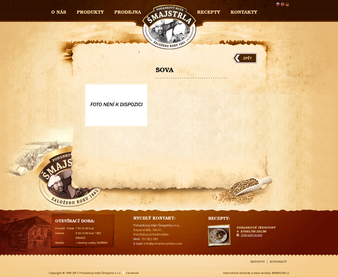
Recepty (208, 11)
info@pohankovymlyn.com (163, 243)
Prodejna (127, 11)
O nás (58, 11)
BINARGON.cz (280, 273)
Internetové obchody (236, 273)
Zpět (247, 58)
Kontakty (244, 11)
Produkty (90, 11)
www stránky (262, 273)
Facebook (132, 273)
